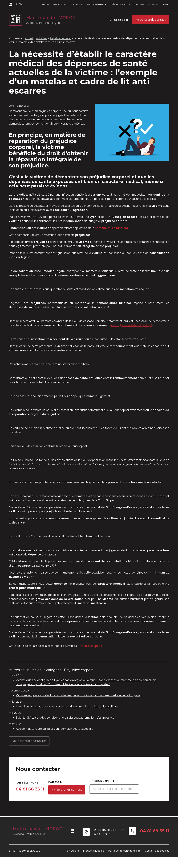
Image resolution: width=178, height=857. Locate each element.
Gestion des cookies (157, 850)
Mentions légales (93, 850)
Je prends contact (151, 20)
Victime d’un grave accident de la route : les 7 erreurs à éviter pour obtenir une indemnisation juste (78, 695)
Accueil (45, 4)
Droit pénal (75, 4)
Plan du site (72, 850)
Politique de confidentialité (124, 850)
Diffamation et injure (120, 4)
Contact (165, 4)
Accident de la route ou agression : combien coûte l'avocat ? (54, 728)
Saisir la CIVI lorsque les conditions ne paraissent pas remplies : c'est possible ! (65, 717)
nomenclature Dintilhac (112, 228)
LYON (19, 4)
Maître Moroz (59, 4)
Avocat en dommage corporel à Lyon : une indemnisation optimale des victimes (67, 706)
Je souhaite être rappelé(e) (114, 789)
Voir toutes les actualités (29, 741)
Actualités (153, 4)
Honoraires (139, 4)
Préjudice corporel (95, 4)
